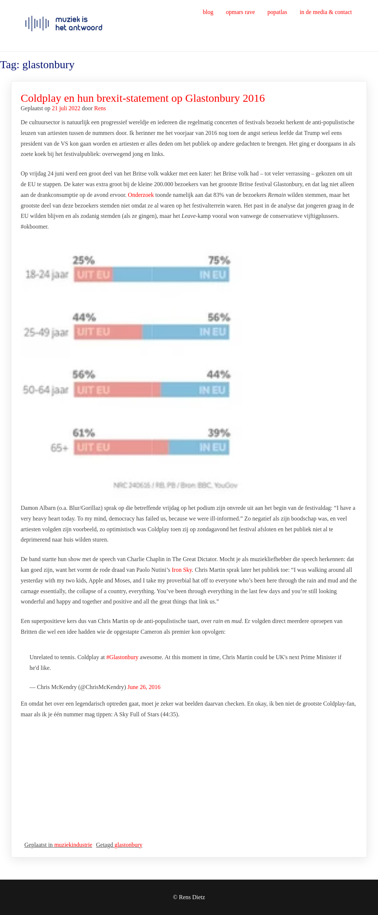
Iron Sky (182, 570)
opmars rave (240, 12)
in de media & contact (326, 12)
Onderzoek (141, 195)
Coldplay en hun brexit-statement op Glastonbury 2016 (143, 98)
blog (208, 12)
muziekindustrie (73, 845)
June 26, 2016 (143, 687)
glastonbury (128, 845)
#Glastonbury (122, 657)
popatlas (277, 12)
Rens (100, 108)
